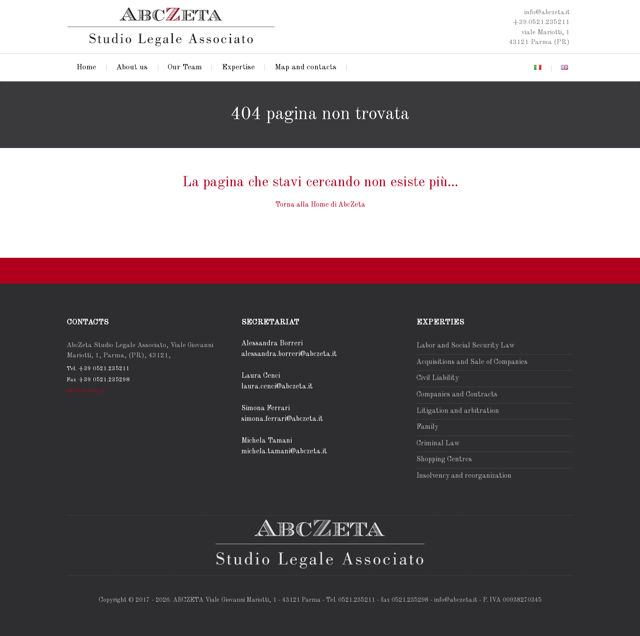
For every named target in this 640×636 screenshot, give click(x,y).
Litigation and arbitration (457, 411)
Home (86, 67)
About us (132, 67)
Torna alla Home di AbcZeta (320, 204)
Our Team (185, 67)
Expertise (238, 67)
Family (427, 427)
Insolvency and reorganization (464, 476)
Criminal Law (438, 443)
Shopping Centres (444, 459)
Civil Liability (437, 378)
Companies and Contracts (456, 394)
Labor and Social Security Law (465, 345)
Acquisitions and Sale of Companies (472, 362)
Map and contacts (305, 67)
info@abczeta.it (85, 391)
